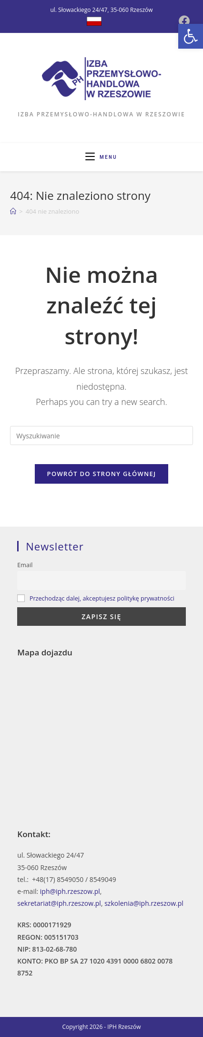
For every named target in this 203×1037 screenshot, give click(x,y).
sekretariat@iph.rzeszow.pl (59, 903)
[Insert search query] (101, 435)
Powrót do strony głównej (101, 473)
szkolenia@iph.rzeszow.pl (143, 903)
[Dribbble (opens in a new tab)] (94, 21)
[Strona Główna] (13, 211)
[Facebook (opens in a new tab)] (184, 21)
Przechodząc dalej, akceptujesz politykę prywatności (102, 598)
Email (24, 565)
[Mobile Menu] (101, 157)
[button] (190, 36)
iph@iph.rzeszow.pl (70, 891)
